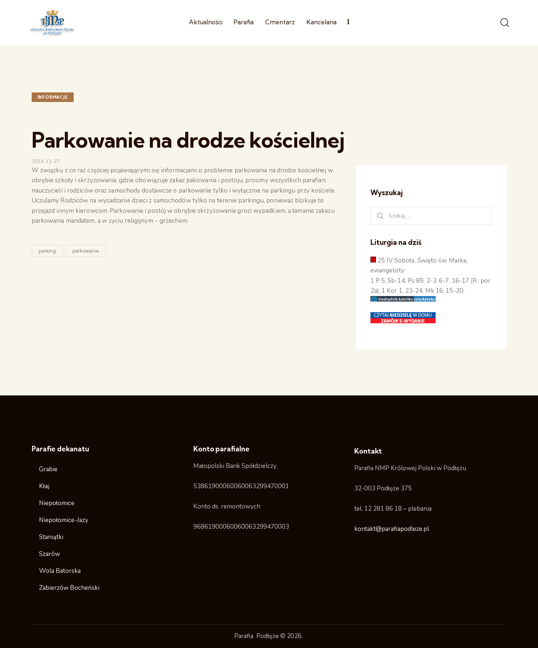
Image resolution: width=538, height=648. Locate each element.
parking (47, 251)
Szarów (49, 554)
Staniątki (51, 537)
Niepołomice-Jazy (63, 520)
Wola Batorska (60, 571)
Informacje (53, 97)
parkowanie (86, 251)
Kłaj (44, 486)
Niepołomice (56, 503)
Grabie (48, 469)
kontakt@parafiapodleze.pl (391, 529)
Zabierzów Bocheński (69, 588)
